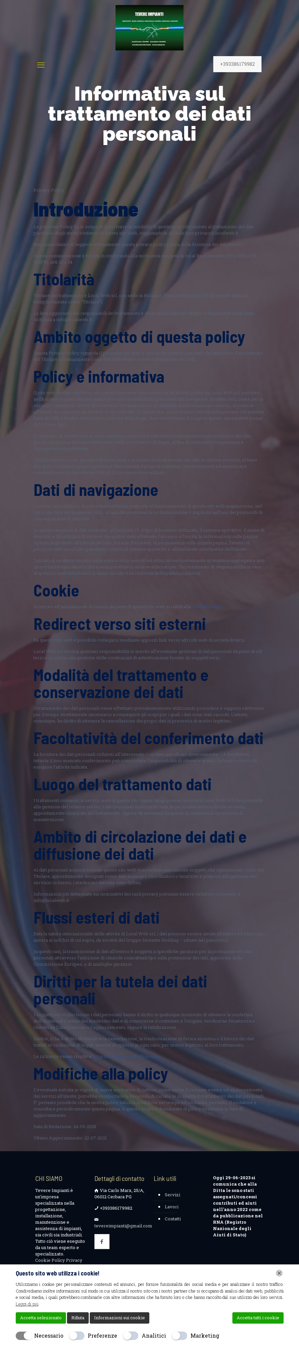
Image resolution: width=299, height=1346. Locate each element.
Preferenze (102, 1335)
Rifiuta (77, 1318)
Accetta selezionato (41, 1318)
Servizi (172, 1195)
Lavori (171, 1207)
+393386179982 (237, 64)
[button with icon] (101, 1241)
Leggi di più (27, 1304)
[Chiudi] (279, 1273)
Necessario (48, 1335)
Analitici (154, 1335)
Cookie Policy (207, 606)
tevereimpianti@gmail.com (123, 1226)
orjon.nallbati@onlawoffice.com (125, 1056)
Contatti (173, 1219)
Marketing (205, 1335)
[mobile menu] (41, 65)
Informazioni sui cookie (119, 1318)
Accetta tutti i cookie (258, 1318)
